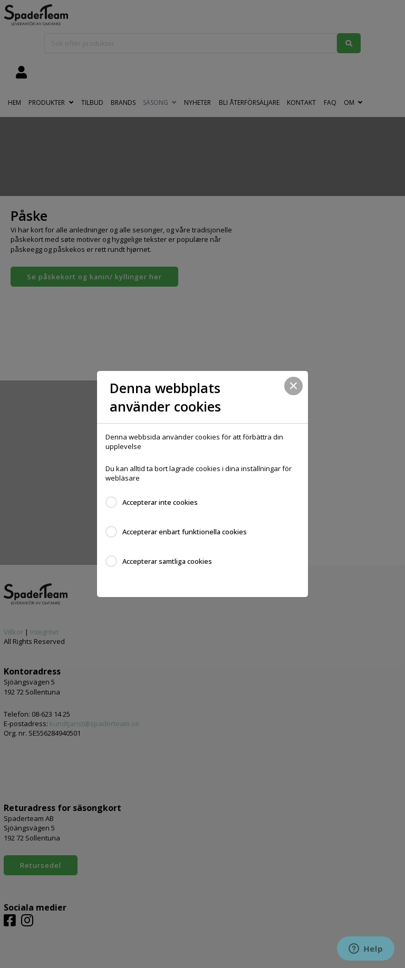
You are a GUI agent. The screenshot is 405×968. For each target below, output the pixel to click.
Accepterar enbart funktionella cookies (184, 531)
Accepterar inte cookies (160, 502)
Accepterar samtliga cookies (167, 561)
